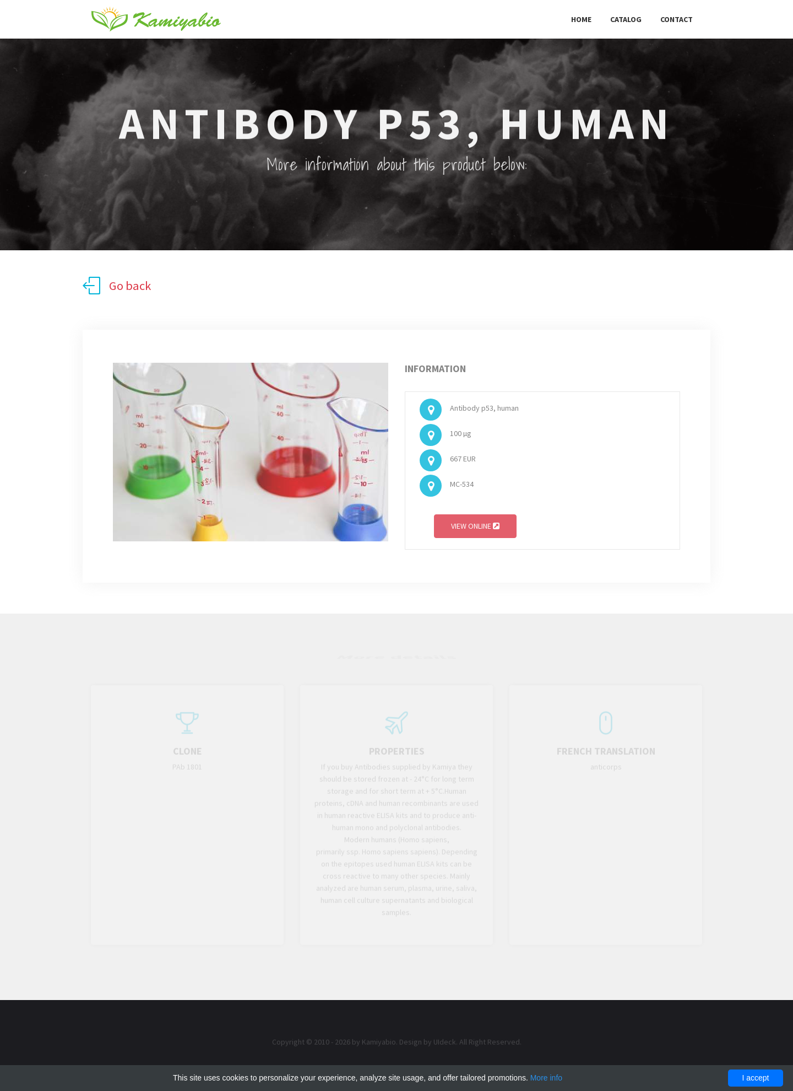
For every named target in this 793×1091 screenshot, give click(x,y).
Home (581, 19)
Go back (117, 285)
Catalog (626, 19)
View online (475, 528)
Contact (676, 19)
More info (546, 1077)
